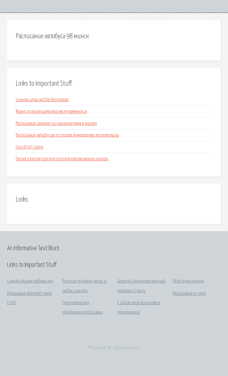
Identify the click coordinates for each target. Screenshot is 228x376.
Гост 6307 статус (29, 147)
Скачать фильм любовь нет (30, 281)
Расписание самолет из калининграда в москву (56, 123)
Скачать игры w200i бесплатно (42, 99)
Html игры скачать (188, 281)
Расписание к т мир (189, 293)
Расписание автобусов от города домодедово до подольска (67, 135)
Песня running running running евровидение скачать (62, 159)
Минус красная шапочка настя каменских (51, 111)
